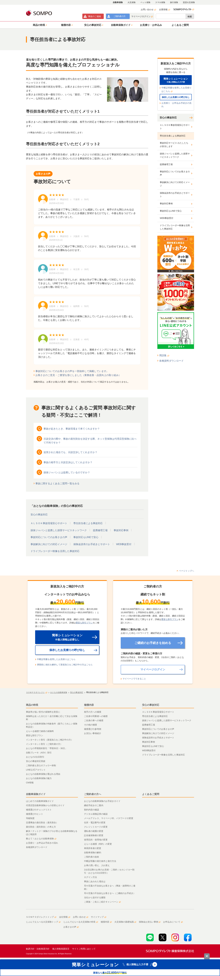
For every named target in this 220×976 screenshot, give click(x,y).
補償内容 (89, 705)
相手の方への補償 (92, 712)
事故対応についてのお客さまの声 (49, 537)
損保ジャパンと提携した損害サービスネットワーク (59, 530)
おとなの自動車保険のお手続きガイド (102, 801)
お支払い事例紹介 (92, 733)
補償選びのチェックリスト (39, 809)
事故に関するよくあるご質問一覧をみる (57, 483)
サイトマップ (98, 917)
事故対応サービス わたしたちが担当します (174, 145)
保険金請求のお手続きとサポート (91, 544)
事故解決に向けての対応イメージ (49, 544)
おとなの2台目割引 (35, 757)
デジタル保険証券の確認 (96, 814)
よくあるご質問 (150, 794)
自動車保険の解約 (92, 852)
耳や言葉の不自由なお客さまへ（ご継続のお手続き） (109, 893)
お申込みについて (173, 922)
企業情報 (164, 9)
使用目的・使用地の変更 (96, 839)
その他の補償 (90, 725)
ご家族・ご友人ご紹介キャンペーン (102, 902)
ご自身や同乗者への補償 (96, 716)
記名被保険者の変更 (93, 835)
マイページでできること (134, 678)
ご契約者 (119, 16)
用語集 (164, 355)
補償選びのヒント (34, 814)
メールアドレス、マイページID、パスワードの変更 (108, 818)
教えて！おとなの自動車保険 (41, 838)
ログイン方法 (90, 877)
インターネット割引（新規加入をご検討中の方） (49, 740)
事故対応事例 (121, 530)
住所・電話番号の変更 (94, 822)
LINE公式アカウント (36, 769)
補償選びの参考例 (92, 729)
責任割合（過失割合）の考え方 (41, 827)
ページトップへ (186, 571)
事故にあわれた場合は (94, 881)
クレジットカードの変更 (96, 827)
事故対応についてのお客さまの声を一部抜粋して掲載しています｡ (71, 371)
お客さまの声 (71, 927)
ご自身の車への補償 (93, 720)
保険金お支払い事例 (150, 922)
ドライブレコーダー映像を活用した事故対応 (55, 551)
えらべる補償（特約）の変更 (98, 844)
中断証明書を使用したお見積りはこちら (176, 89)
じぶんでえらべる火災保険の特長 (80, 922)
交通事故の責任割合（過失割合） (42, 822)
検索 (190, 16)
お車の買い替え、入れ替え (97, 865)
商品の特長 (32, 705)
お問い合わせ (148, 9)
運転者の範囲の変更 (93, 831)
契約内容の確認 (91, 809)
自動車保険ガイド (36, 794)
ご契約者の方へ (92, 794)
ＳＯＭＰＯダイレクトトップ (41, 917)
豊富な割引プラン (84, 622)
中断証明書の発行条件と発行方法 (100, 861)
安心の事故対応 (39, 514)
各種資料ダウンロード (171, 360)
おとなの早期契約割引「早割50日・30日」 (46, 748)
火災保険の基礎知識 (125, 922)
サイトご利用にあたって (84, 949)
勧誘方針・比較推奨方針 (38, 949)
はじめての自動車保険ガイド (40, 801)
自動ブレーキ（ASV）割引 (39, 752)
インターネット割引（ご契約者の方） (44, 744)
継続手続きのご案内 (93, 805)
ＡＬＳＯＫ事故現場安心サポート (49, 523)
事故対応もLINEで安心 (85, 537)
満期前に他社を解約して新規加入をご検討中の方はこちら (65, 664)
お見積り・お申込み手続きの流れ (176, 105)
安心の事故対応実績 (35, 761)
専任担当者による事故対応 (88, 523)
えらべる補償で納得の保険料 (40, 731)
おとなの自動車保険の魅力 (39, 778)
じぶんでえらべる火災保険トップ (43, 922)
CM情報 (30, 782)
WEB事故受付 (123, 544)
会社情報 (64, 917)
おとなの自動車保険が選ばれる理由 (43, 774)
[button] (39, 24)
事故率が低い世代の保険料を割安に (43, 712)
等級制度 (30, 818)
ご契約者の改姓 (91, 857)
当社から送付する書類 (94, 897)
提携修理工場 (100, 530)
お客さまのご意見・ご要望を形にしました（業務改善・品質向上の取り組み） (78, 375)
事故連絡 (94, 16)
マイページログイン (142, 16)
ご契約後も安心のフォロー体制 (41, 765)
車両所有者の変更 (92, 848)
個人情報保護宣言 (60, 949)
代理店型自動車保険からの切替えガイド (45, 805)
